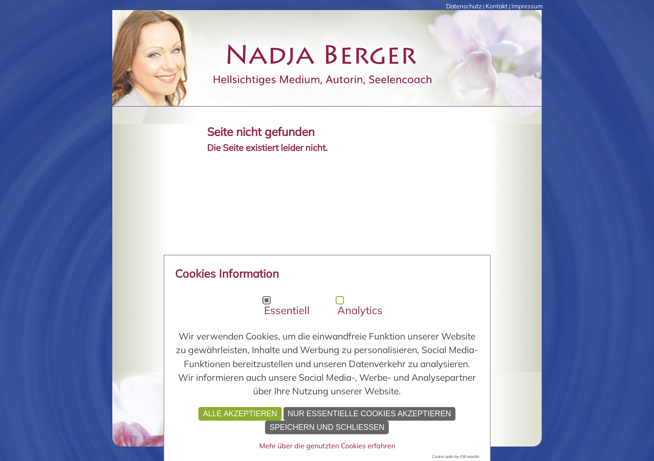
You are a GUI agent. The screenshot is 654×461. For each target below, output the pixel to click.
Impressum (527, 6)
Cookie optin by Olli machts (455, 456)
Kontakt (496, 6)
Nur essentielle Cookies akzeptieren (369, 413)
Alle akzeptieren (240, 413)
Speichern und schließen (326, 427)
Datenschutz (464, 6)
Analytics (359, 310)
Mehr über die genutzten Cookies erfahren (327, 445)
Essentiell (287, 310)
